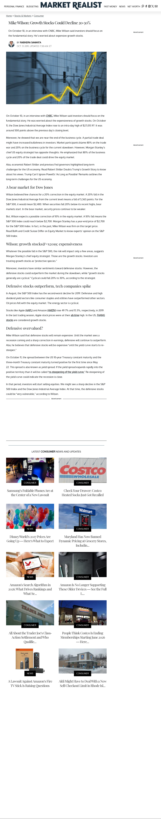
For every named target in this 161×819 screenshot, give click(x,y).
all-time (75, 315)
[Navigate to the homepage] (71, 6)
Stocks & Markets (22, 15)
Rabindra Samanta (30, 42)
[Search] (142, 6)
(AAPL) (29, 310)
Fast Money (110, 6)
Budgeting (32, 6)
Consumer (39, 15)
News (122, 6)
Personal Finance (14, 6)
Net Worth (134, 6)
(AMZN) (51, 310)
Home (9, 15)
